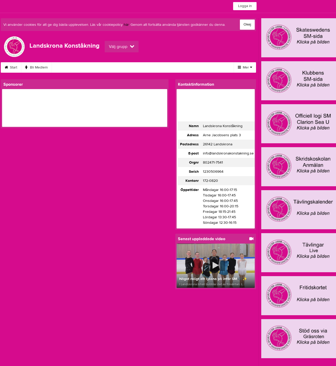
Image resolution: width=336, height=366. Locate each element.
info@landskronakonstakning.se (228, 153)
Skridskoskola (69, 67)
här (126, 24)
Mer (245, 67)
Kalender (158, 67)
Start (11, 67)
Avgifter (131, 67)
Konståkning (103, 67)
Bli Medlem (36, 67)
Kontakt (184, 67)
